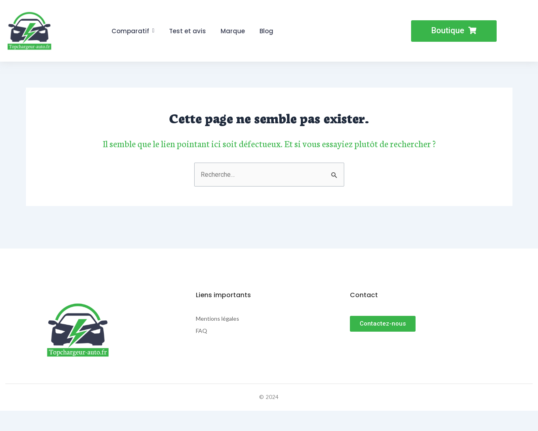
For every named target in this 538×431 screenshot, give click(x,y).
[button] (454, 31)
